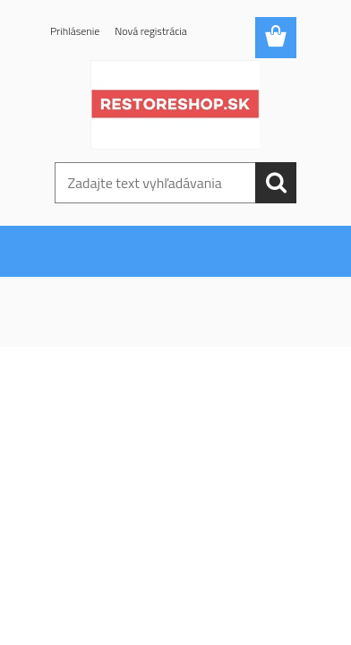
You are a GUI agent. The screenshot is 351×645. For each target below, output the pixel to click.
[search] (275, 182)
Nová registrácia (151, 30)
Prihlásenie (74, 30)
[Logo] (175, 105)
